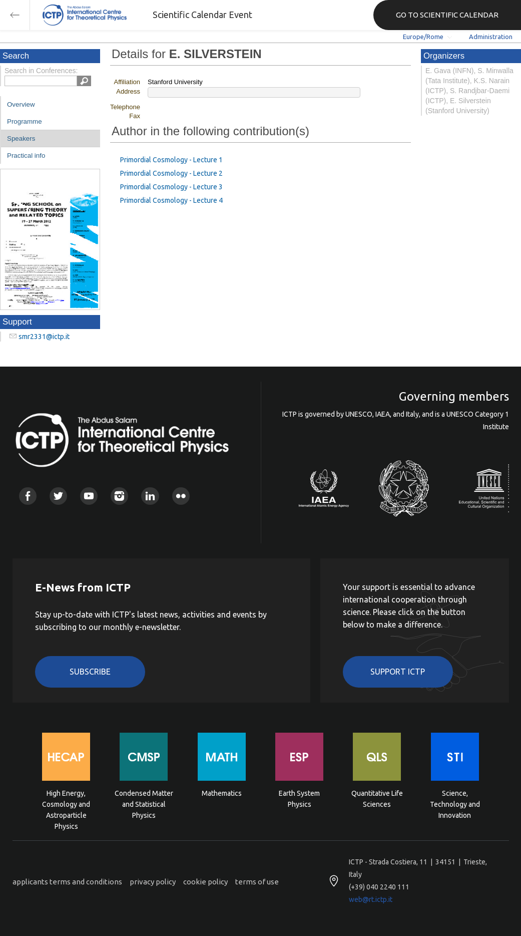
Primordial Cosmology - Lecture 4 (171, 200)
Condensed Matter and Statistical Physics (144, 803)
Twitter (58, 496)
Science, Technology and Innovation (455, 803)
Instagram (119, 496)
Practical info (26, 155)
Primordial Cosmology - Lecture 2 (171, 173)
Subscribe (90, 671)
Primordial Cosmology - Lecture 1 (171, 160)
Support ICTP (397, 671)
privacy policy (153, 881)
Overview (21, 104)
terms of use (257, 881)
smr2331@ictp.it (44, 337)
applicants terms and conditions (67, 881)
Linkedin (150, 496)
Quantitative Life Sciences (377, 798)
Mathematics (222, 793)
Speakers (21, 138)
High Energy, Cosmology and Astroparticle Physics (66, 803)
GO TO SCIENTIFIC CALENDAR (447, 15)
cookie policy (205, 881)
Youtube (89, 496)
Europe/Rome (423, 36)
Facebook (28, 496)
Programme (24, 121)
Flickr (181, 496)
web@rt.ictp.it (370, 899)
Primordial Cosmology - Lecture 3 (171, 187)
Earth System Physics (299, 798)
